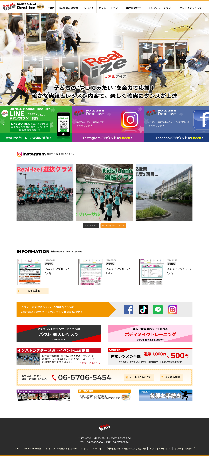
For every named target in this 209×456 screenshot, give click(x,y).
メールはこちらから (140, 377)
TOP (51, 8)
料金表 (61, 449)
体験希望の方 (133, 8)
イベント (115, 8)
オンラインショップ (191, 8)
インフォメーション (159, 8)
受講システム (129, 449)
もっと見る (34, 290)
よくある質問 (172, 377)
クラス (102, 8)
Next (205, 124)
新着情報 (49, 264)
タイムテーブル (72, 449)
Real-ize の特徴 (68, 8)
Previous (4, 124)
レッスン (89, 8)
